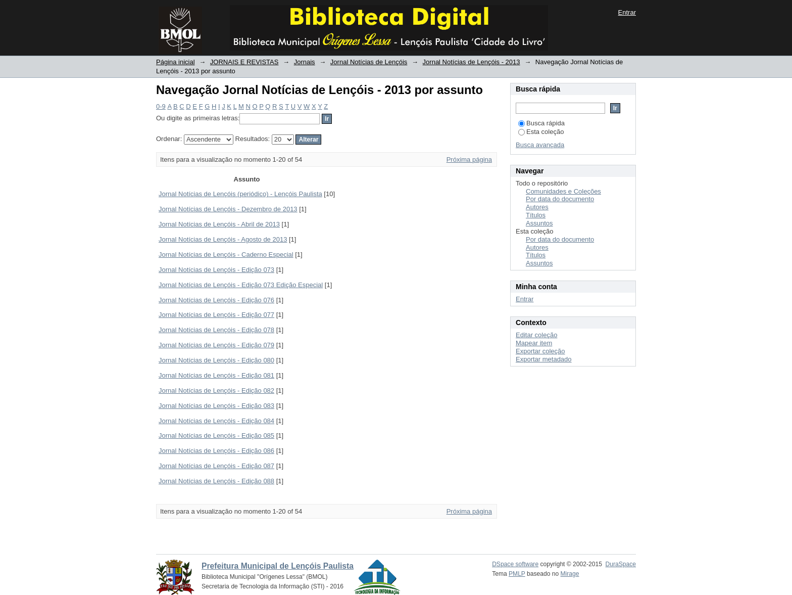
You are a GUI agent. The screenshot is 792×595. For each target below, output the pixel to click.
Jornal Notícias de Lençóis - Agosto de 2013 (223, 239)
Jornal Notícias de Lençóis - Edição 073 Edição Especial (241, 285)
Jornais (304, 62)
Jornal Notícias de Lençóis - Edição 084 (216, 421)
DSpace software (515, 564)
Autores (537, 207)
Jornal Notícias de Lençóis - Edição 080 (216, 360)
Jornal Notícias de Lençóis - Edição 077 (216, 314)
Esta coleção (541, 131)
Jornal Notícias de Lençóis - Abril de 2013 (219, 224)
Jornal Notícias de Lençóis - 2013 (471, 62)
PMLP (517, 573)
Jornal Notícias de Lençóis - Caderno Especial (226, 254)
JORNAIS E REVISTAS (244, 62)
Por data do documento (560, 199)
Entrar (627, 12)
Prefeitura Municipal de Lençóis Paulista (278, 566)
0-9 (161, 106)
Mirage (570, 573)
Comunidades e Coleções (563, 191)
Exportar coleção (540, 351)
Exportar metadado (544, 359)
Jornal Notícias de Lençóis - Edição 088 (216, 481)
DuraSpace (621, 564)
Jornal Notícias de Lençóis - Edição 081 (216, 375)
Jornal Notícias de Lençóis (368, 62)
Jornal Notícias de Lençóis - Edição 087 (216, 466)
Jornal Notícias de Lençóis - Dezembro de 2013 (228, 209)
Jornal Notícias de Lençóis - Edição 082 (216, 390)
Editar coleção (536, 335)
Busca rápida (541, 123)
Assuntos (539, 223)
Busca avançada (540, 145)
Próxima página (469, 159)
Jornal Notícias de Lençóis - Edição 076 (216, 300)
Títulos (536, 215)
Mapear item (534, 343)
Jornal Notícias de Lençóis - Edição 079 (216, 345)
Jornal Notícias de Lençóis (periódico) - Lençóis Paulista (240, 194)
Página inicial (175, 62)
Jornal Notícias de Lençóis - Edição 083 (216, 405)
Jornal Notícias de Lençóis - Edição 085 (216, 435)
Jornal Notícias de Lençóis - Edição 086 (216, 450)
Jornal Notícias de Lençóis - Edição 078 (216, 330)
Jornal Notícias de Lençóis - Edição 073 (216, 269)
